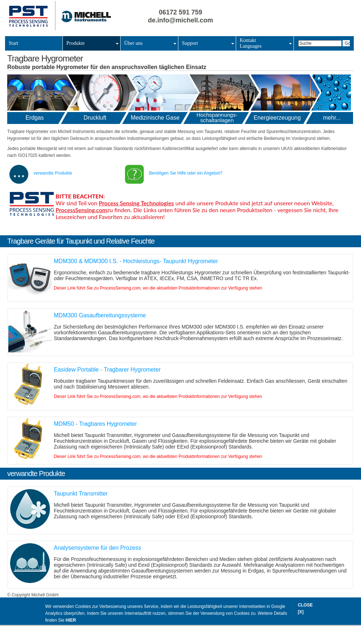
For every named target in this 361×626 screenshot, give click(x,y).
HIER (71, 620)
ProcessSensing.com (81, 209)
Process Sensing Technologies (136, 203)
